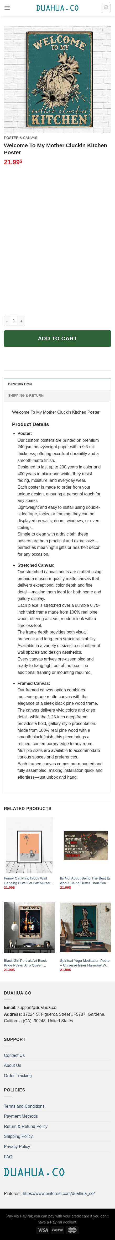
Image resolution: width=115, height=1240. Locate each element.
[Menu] (7, 7)
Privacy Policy (17, 1146)
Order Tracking (18, 1075)
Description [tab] (20, 384)
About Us (12, 1065)
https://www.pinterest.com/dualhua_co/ (59, 1193)
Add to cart (57, 338)
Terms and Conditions (24, 1106)
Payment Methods (21, 1116)
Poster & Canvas (20, 138)
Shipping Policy (18, 1136)
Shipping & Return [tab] (26, 395)
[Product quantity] (14, 321)
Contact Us (14, 1055)
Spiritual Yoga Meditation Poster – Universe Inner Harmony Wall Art (85, 963)
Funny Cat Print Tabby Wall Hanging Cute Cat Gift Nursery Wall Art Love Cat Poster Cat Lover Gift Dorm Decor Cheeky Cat (28, 880)
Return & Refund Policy (26, 1126)
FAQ (8, 1157)
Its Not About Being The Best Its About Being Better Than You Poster (85, 880)
